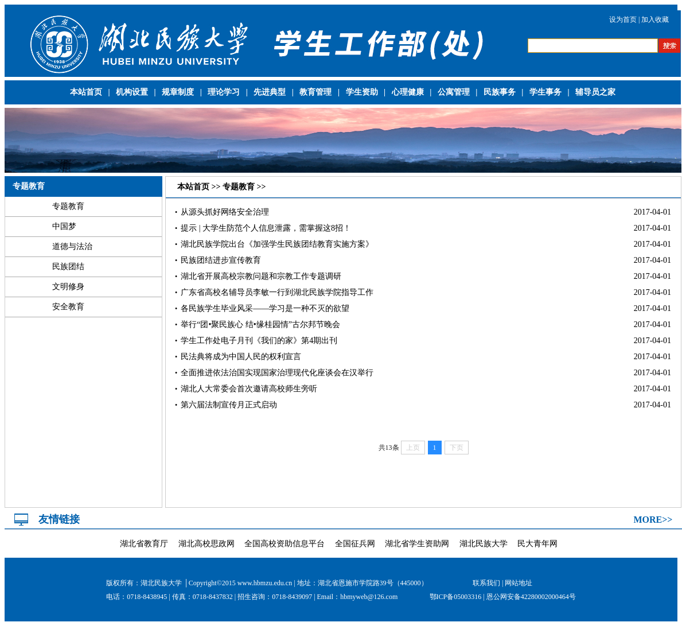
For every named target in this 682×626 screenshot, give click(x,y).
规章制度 (178, 92)
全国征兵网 (355, 543)
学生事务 (545, 92)
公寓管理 (454, 92)
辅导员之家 (595, 92)
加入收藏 (655, 19)
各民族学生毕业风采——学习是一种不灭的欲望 (265, 308)
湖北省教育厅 (144, 543)
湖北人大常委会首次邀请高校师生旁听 (249, 388)
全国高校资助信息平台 (284, 543)
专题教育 (68, 206)
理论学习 (224, 92)
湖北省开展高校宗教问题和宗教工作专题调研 (261, 276)
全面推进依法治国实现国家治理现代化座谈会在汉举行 (277, 372)
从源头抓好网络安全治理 (225, 212)
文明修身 (68, 286)
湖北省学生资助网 (417, 543)
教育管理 (315, 92)
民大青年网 (537, 543)
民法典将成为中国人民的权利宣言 (241, 356)
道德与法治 (72, 246)
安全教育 (68, 306)
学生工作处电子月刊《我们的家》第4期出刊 (259, 340)
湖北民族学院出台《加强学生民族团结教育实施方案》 (277, 244)
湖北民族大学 (483, 543)
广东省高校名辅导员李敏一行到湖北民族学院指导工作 (277, 292)
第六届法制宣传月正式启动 (229, 405)
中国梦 (64, 226)
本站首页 (86, 92)
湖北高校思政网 (206, 543)
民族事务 (500, 92)
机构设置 (132, 92)
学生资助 (362, 92)
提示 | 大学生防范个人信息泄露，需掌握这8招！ (266, 228)
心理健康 (408, 92)
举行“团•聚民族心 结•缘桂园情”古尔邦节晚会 (260, 324)
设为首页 (623, 19)
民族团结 (68, 266)
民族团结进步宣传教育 (221, 260)
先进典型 (270, 92)
